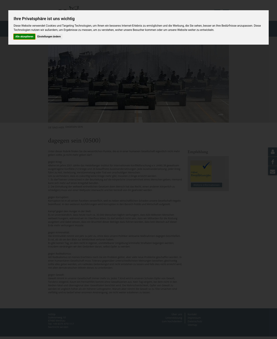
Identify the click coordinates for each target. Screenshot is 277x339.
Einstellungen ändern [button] (49, 36)
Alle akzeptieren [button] (24, 36)
